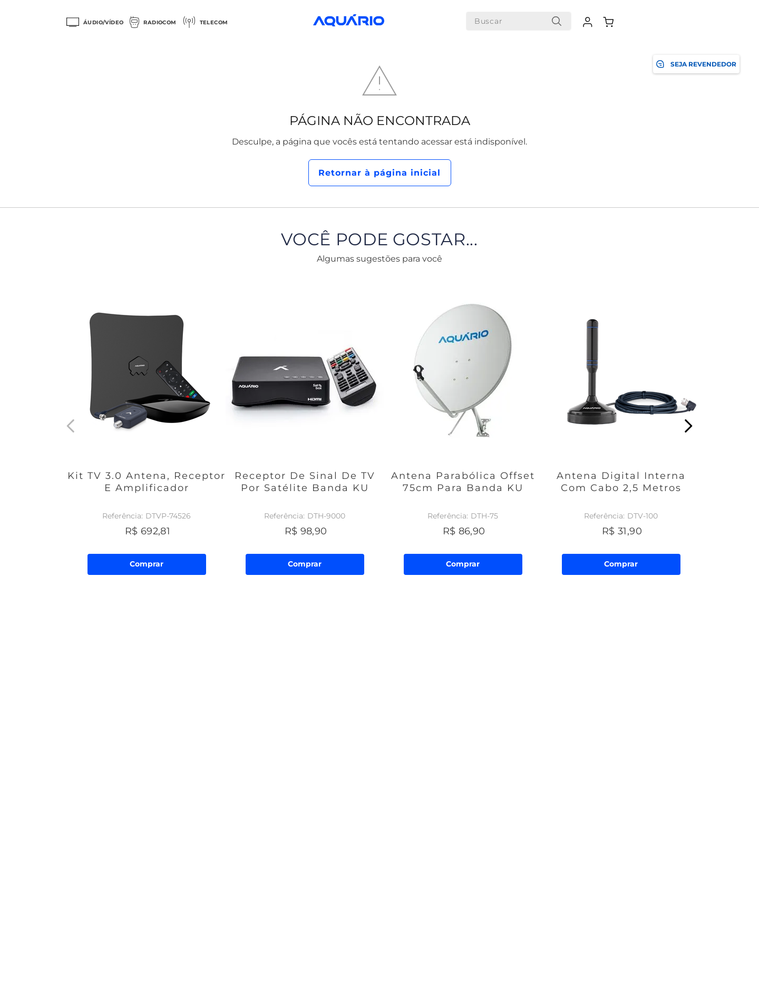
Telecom (205, 22)
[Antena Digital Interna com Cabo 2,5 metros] (621, 425)
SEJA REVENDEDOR (696, 64)
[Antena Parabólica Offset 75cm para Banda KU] (463, 425)
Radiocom (153, 22)
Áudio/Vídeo (94, 22)
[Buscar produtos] (556, 21)
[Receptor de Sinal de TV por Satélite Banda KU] (305, 425)
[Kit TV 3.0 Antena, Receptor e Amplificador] (146, 425)
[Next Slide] (688, 426)
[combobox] (518, 21)
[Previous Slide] (71, 426)
